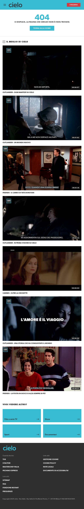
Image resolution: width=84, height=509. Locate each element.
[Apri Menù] (6, 5)
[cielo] (16, 4)
